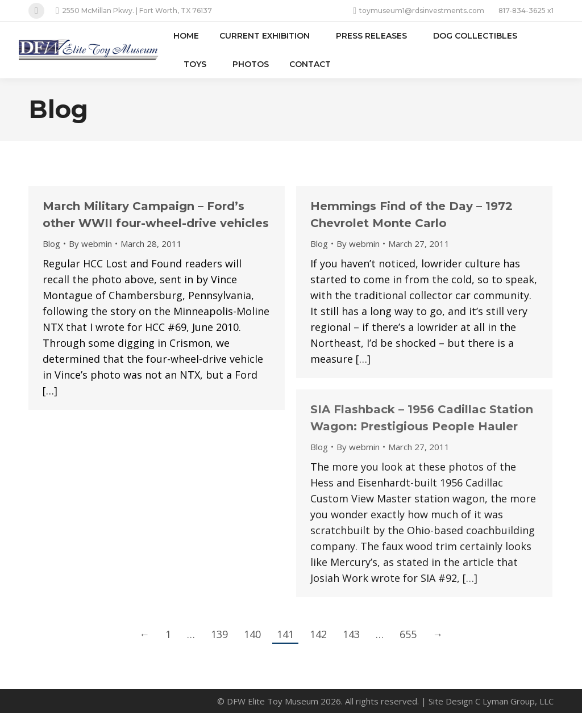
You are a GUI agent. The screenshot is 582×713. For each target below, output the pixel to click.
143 (351, 634)
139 (219, 634)
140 (252, 634)
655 (408, 634)
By (90, 243)
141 (285, 634)
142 (318, 634)
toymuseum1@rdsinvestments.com (418, 11)
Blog (51, 243)
